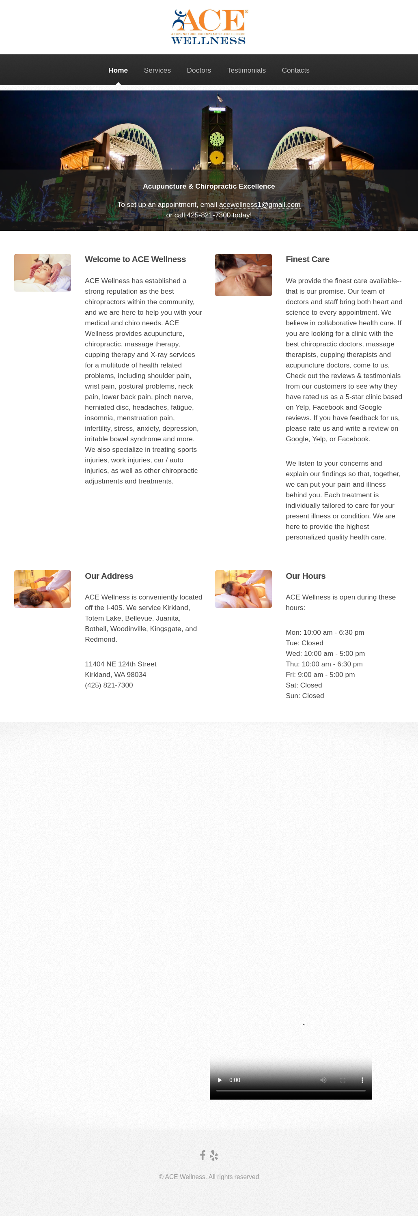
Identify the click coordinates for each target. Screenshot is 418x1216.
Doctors (199, 70)
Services (157, 70)
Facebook (353, 439)
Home (118, 70)
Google (297, 439)
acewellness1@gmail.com (260, 204)
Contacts (296, 70)
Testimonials (246, 70)
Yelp (318, 439)
